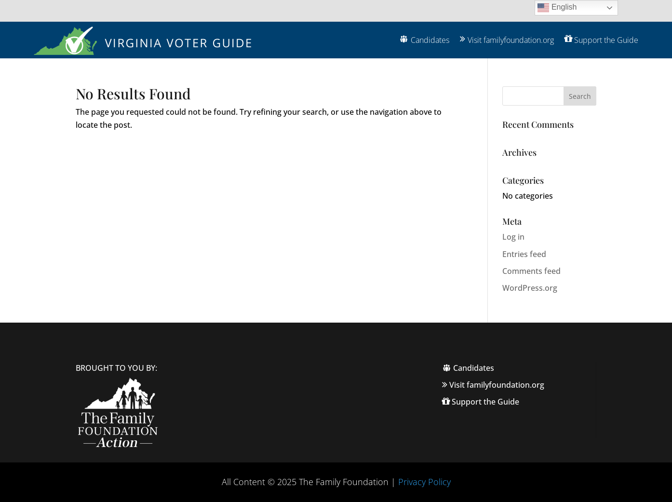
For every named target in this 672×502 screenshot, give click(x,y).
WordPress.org (529, 288)
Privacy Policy (424, 482)
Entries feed (524, 254)
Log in (513, 236)
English (557, 8)
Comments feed (531, 271)
